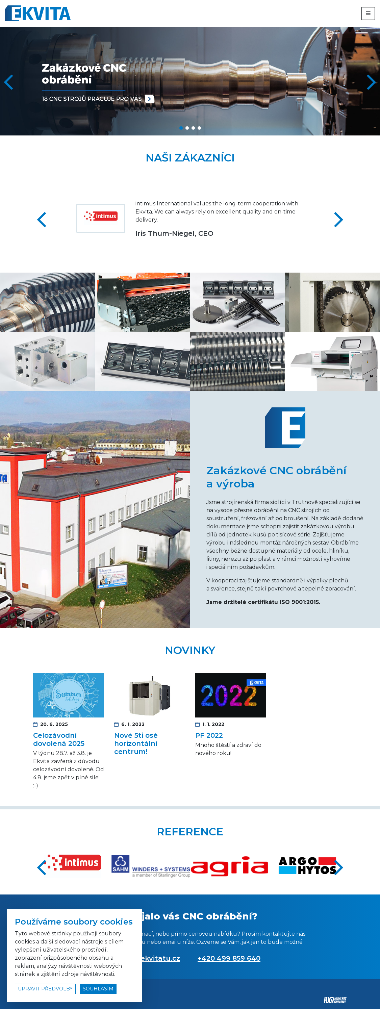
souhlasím (98, 989)
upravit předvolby (45, 989)
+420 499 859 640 (229, 958)
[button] (372, 81)
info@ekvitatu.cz (150, 958)
